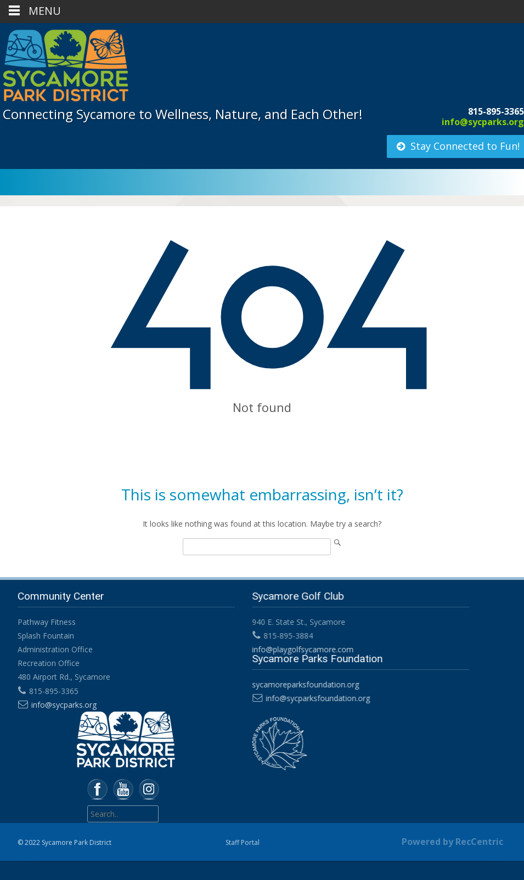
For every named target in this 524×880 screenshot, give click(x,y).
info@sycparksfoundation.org (316, 698)
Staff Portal (243, 842)
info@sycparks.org (483, 122)
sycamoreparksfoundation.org (303, 684)
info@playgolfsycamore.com (301, 649)
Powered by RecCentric (452, 842)
